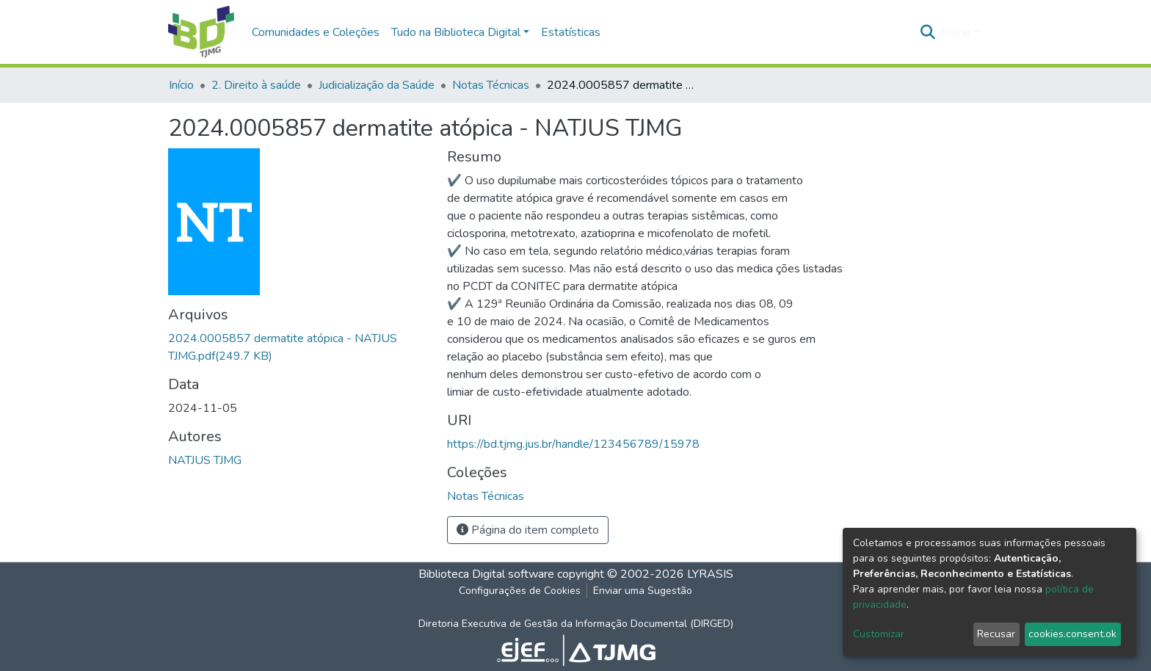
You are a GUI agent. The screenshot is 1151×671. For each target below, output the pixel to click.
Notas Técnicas (490, 85)
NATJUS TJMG (205, 460)
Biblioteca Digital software (486, 574)
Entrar (955, 32)
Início (181, 85)
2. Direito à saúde (256, 85)
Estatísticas (570, 32)
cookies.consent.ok (1072, 634)
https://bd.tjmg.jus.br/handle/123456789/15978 (573, 444)
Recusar (996, 634)
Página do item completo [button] (528, 530)
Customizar (878, 634)
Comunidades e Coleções (316, 32)
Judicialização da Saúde (377, 85)
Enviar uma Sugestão (642, 591)
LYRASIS (710, 574)
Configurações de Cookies (520, 591)
